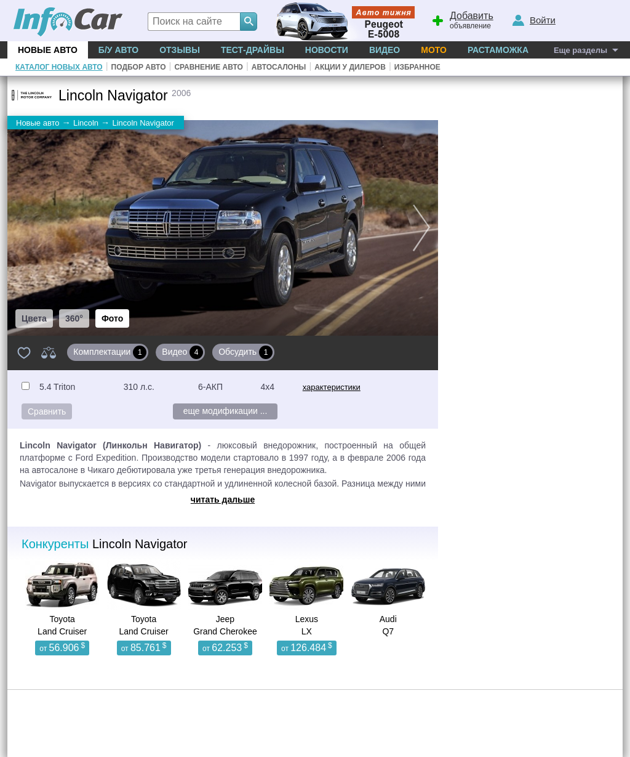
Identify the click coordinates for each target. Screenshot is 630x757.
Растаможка (498, 50)
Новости (326, 50)
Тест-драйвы (252, 50)
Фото (112, 318)
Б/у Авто (118, 50)
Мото (434, 50)
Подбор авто (138, 67)
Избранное (417, 67)
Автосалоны (279, 67)
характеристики (332, 387)
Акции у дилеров (350, 67)
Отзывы (179, 50)
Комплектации (109, 352)
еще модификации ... (225, 411)
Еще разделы (580, 50)
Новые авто (48, 50)
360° (74, 318)
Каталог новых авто (59, 67)
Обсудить (245, 352)
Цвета (34, 318)
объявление (460, 19)
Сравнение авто (208, 67)
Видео (384, 50)
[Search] (248, 21)
